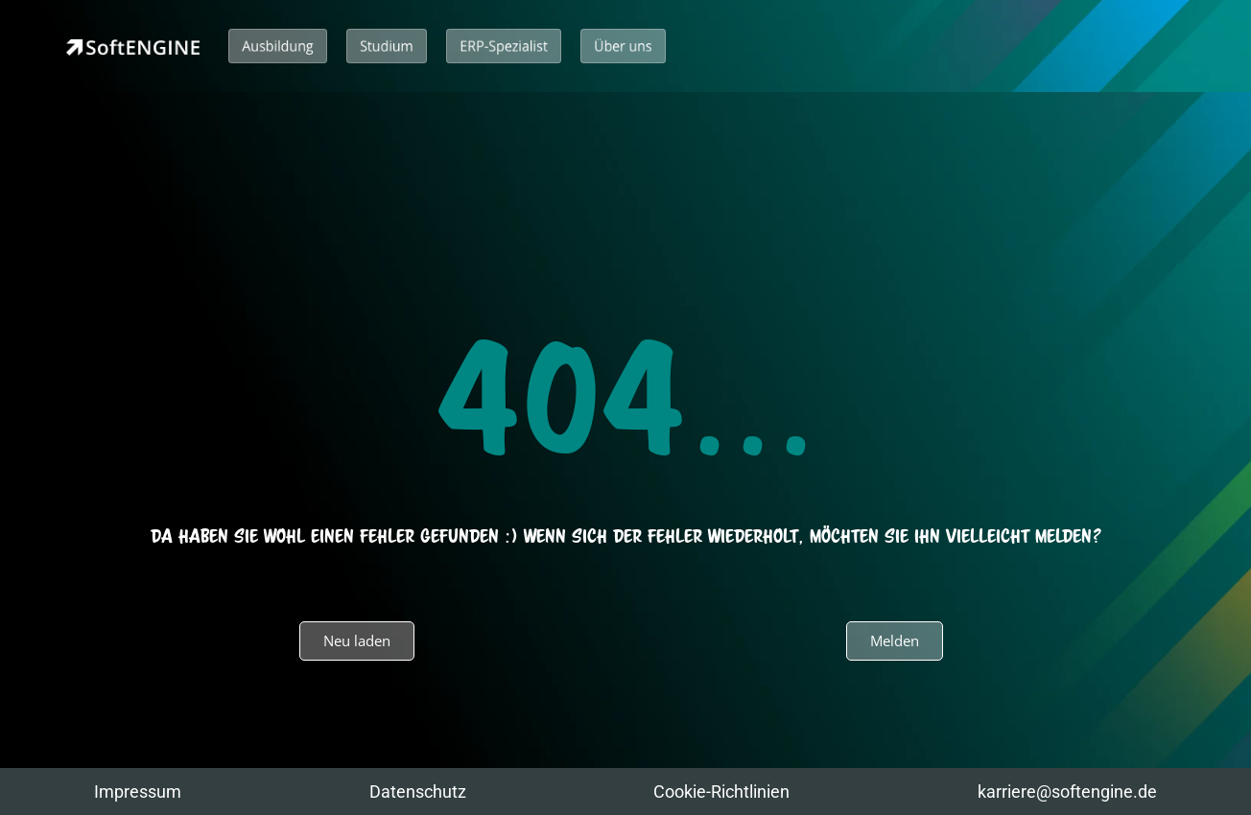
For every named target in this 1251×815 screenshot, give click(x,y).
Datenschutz (417, 791)
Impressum (137, 791)
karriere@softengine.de (1067, 791)
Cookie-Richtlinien (721, 791)
